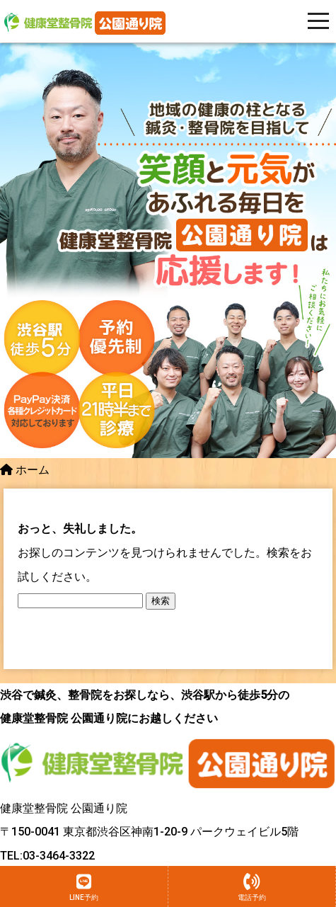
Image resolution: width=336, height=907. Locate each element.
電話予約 (252, 887)
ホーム (25, 470)
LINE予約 (83, 887)
